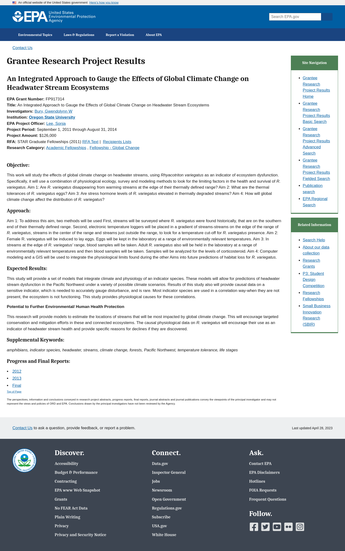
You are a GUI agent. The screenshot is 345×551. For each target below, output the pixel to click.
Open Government (169, 499)
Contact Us (22, 48)
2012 (16, 371)
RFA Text (90, 141)
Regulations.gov (167, 508)
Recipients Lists (117, 141)
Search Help (314, 240)
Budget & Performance (76, 472)
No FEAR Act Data (71, 508)
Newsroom (162, 490)
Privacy (62, 525)
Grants (61, 499)
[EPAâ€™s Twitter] (265, 527)
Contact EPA (260, 463)
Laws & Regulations (79, 35)
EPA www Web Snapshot (77, 490)
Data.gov (160, 463)
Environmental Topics (35, 35)
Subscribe (161, 517)
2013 (16, 378)
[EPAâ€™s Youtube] (277, 527)
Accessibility (66, 463)
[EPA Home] (54, 16)
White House (164, 534)
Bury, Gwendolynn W (53, 111)
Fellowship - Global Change (114, 147)
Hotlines (257, 481)
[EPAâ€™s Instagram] (300, 527)
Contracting (66, 481)
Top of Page (14, 391)
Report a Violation (120, 35)
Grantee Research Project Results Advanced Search (316, 141)
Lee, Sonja (56, 123)
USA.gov (159, 525)
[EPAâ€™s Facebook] (254, 527)
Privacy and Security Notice (80, 534)
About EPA (154, 35)
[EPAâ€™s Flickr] (288, 527)
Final (16, 385)
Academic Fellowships (66, 147)
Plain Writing (67, 517)
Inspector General (169, 472)
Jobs (156, 481)
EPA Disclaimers (264, 472)
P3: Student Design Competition (313, 279)
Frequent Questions (267, 499)
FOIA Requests (262, 490)
